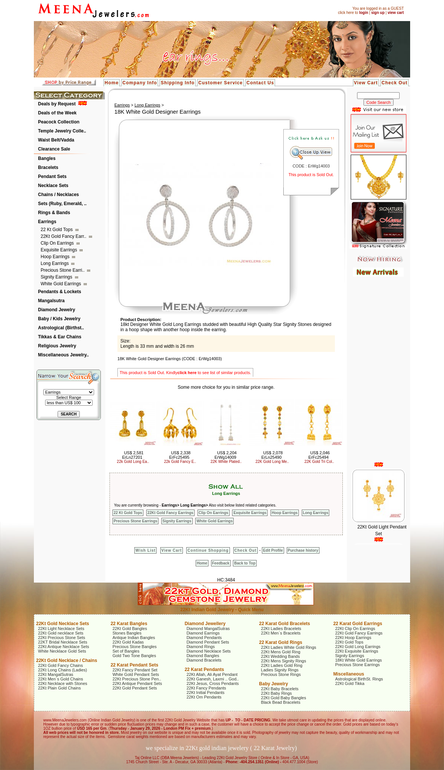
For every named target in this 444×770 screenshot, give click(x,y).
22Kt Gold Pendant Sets (135, 688)
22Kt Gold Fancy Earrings (170, 513)
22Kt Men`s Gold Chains (60, 679)
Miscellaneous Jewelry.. (63, 355)
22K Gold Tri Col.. (319, 462)
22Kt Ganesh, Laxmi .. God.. (213, 679)
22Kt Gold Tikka (350, 683)
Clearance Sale (54, 149)
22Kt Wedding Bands (280, 656)
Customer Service (220, 82)
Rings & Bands (54, 212)
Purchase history (303, 550)
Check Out (395, 82)
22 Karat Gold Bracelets (284, 623)
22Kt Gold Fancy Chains (60, 665)
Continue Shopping (207, 550)
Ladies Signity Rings (280, 670)
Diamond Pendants (204, 637)
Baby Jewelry (273, 683)
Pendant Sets (52, 176)
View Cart (366, 82)
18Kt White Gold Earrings (358, 660)
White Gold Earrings (61, 283)
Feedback (221, 563)
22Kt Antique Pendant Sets (137, 683)
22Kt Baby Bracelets (280, 688)
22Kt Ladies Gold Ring (282, 665)
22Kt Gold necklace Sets (60, 633)
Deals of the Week (57, 113)
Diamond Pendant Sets (208, 642)
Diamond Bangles (203, 655)
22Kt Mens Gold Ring (281, 652)
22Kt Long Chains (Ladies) (62, 670)
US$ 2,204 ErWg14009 (225, 455)
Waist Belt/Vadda (56, 140)
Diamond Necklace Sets (209, 651)
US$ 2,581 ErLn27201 (133, 455)
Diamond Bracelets (204, 660)
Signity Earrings (57, 277)
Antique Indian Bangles (134, 637)
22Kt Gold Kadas (128, 642)
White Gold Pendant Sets (136, 674)
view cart (396, 13)
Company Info (139, 82)
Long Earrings (55, 263)
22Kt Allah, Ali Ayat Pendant (212, 674)
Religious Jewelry (57, 345)
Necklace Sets (53, 185)
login (363, 13)
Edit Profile (273, 550)
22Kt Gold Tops (349, 642)
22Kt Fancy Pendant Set (135, 670)
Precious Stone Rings (281, 674)
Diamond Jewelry (56, 309)
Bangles (47, 158)
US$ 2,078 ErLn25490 (272, 455)
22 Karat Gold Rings (281, 642)
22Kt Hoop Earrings (353, 637)
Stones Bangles (127, 633)
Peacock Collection (58, 122)
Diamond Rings (201, 646)
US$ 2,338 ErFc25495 (180, 455)
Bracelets (48, 167)
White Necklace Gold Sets (62, 651)
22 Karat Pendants (204, 669)
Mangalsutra (51, 300)
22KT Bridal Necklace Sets (62, 642)
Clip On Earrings (58, 243)
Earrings (47, 221)
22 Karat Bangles (129, 623)
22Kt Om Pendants (204, 697)
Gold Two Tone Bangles (134, 655)
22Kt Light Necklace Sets (61, 628)
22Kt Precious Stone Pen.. (137, 679)
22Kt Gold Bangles (130, 628)
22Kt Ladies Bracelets (281, 628)
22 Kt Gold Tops (57, 229)
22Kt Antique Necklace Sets (63, 646)
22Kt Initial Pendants (206, 692)
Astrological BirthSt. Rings (359, 679)
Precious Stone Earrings (135, 521)
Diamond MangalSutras (208, 628)
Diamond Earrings (203, 633)
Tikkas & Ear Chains (59, 336)
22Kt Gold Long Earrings (357, 646)
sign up (378, 13)
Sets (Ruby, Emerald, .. (62, 203)
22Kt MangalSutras (55, 674)
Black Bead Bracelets (281, 702)
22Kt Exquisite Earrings (356, 651)
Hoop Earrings (56, 256)
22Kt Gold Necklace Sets (62, 623)
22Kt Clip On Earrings (355, 628)
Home (112, 82)
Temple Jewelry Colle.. (62, 131)
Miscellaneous (348, 674)
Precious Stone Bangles (135, 646)
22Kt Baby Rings (276, 693)
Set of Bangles (126, 651)
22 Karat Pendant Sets (134, 665)
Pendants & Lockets (59, 291)
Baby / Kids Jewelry (59, 318)
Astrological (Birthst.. (61, 327)
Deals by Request (57, 104)
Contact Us (260, 82)
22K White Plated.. (226, 462)
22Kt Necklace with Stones (62, 683)
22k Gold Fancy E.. (180, 462)
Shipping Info (178, 82)
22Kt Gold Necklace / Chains (66, 660)
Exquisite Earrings (59, 250)
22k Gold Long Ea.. (133, 462)
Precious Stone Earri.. (63, 270)
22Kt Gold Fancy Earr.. (64, 236)
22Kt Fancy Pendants (206, 688)
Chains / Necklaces (58, 194)
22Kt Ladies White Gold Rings (288, 647)
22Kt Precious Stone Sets (61, 637)
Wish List (145, 550)
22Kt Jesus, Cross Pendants (213, 683)
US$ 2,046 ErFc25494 (319, 455)
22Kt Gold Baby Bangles (283, 697)
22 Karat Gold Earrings (357, 623)
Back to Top (244, 563)
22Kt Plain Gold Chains (59, 688)
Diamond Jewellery (205, 623)
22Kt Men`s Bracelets (281, 633)
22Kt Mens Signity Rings (283, 661)
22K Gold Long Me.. (272, 462)
